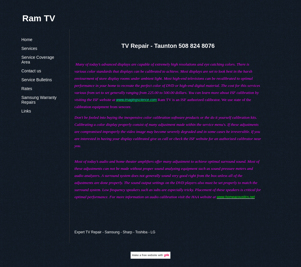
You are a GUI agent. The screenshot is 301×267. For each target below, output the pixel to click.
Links (26, 111)
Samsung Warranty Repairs (39, 100)
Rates (27, 88)
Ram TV (38, 18)
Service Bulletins (37, 79)
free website (149, 255)
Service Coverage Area (38, 59)
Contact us (31, 71)
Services (29, 48)
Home (27, 39)
